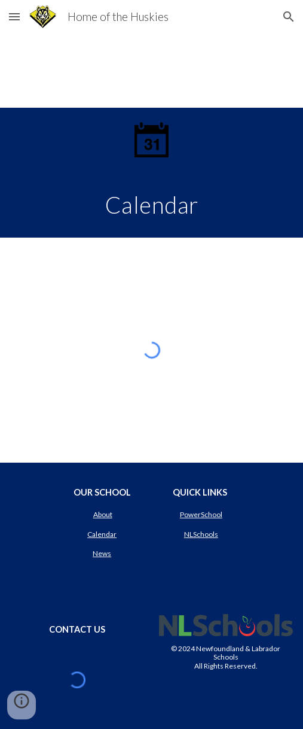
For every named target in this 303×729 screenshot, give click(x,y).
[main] (151, 204)
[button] (14, 16)
